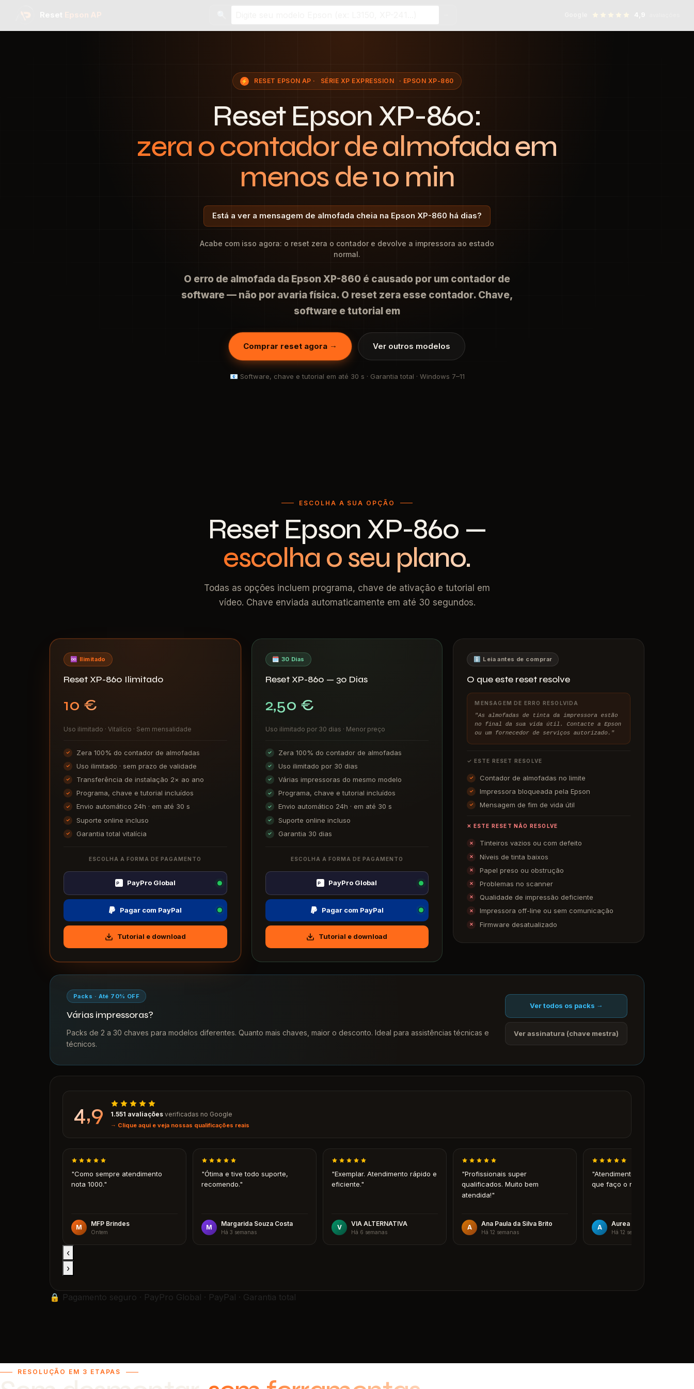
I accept (15, 1383)
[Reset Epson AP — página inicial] (58, 15)
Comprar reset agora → (290, 346)
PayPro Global (145, 883)
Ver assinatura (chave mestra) (566, 1033)
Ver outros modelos (411, 346)
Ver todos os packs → (566, 1005)
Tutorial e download (145, 936)
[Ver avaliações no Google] (347, 1115)
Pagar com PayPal (145, 910)
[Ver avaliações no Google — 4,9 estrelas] (622, 15)
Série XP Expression (357, 81)
